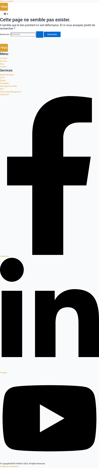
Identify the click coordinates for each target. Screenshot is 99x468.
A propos (3, 58)
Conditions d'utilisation (9, 466)
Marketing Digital (7, 75)
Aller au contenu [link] (6, 1)
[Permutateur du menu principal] (6, 14)
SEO (1, 89)
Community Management (10, 92)
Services (3, 61)
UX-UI (2, 77)
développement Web (8, 86)
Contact (3, 67)
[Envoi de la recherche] (39, 34)
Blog (2, 64)
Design (3, 80)
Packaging (4, 83)
